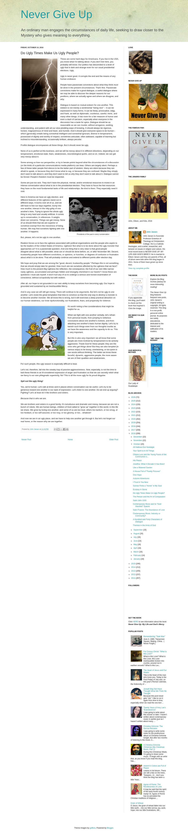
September (138, 530)
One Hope (137, 475)
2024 (133, 404)
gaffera (92, 828)
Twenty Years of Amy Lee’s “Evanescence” (154, 709)
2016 (133, 433)
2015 (133, 564)
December (138, 437)
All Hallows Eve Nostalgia (143, 447)
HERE (135, 622)
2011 (133, 578)
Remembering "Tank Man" (154, 636)
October (137, 444)
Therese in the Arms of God (144, 525)
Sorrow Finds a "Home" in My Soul (147, 486)
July (135, 537)
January (137, 559)
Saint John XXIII (139, 500)
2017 (133, 430)
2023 (133, 408)
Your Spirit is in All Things (143, 451)
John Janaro (151, 232)
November (138, 440)
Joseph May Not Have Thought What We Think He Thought (154, 691)
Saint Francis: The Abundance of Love (149, 510)
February (137, 555)
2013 (133, 571)
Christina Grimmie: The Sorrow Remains (153, 727)
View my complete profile (138, 268)
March (136, 552)
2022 (133, 412)
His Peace (137, 460)
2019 (133, 423)
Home (70, 439)
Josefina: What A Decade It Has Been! (149, 464)
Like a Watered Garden (142, 467)
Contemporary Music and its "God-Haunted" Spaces (147, 505)
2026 (133, 397)
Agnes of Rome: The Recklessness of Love (152, 785)
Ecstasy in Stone (140, 489)
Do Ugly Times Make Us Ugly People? (149, 493)
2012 (133, 574)
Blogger (110, 828)
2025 (133, 401)
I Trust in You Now (140, 482)
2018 (133, 426)
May (135, 544)
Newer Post (26, 439)
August (136, 533)
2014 (133, 567)
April (135, 548)
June (135, 541)
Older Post (113, 439)
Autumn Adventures (141, 478)
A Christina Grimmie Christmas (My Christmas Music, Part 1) (153, 747)
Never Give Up (56, 14)
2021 (133, 415)
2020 (133, 419)
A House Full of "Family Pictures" (146, 471)
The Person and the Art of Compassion (149, 497)
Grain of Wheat (137, 803)
